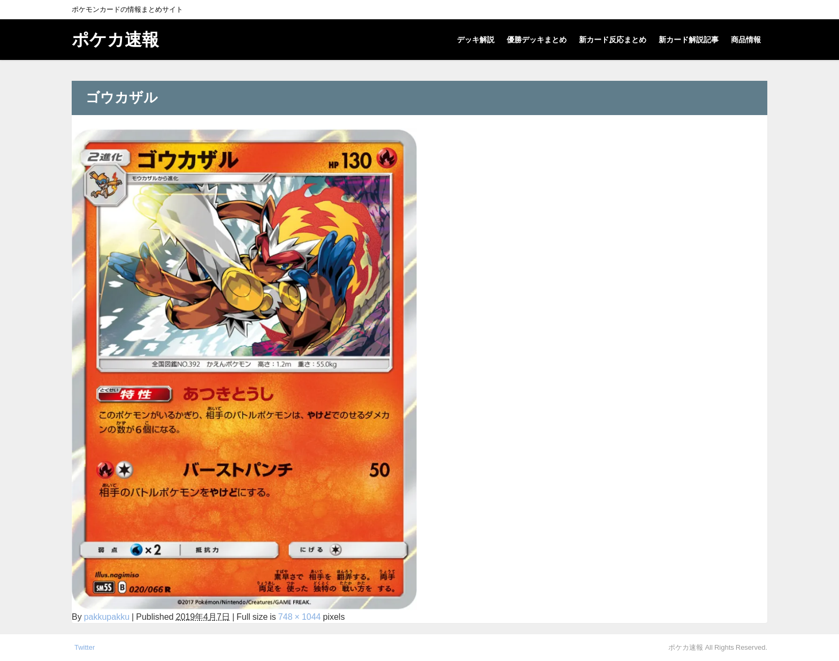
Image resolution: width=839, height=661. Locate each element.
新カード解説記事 (689, 39)
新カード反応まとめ (612, 39)
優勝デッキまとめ (537, 39)
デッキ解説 (475, 39)
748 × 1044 (299, 616)
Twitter (84, 647)
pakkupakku (106, 616)
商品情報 (746, 39)
